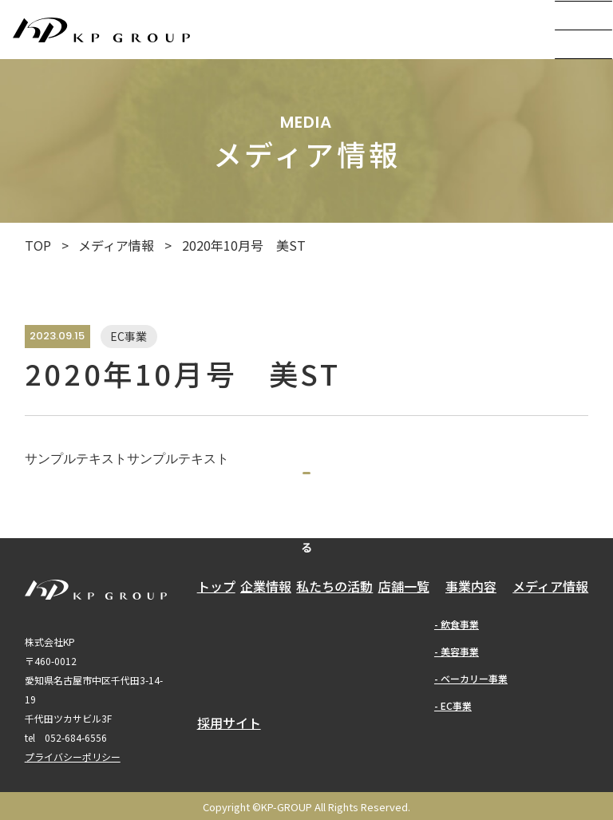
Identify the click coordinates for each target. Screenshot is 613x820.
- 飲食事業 (456, 669)
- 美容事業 (456, 696)
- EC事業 (453, 751)
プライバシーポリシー (73, 803)
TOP (38, 245)
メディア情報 (116, 245)
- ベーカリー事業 (471, 724)
